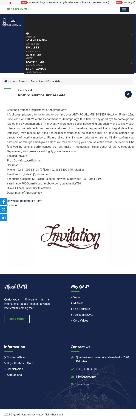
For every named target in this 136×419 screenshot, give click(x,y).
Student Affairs (16, 357)
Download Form (100, 2)
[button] (131, 34)
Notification (84, 2)
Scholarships (15, 369)
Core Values (80, 320)
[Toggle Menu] (124, 9)
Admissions (14, 375)
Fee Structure (81, 309)
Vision (77, 297)
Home (9, 81)
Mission (78, 303)
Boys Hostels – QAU (20, 363)
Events (23, 81)
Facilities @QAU (83, 314)
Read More (16, 319)
